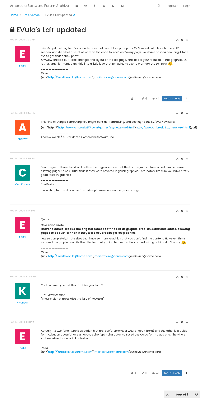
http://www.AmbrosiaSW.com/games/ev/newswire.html (96, 127)
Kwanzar (22, 302)
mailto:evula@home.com (112, 77)
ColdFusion (22, 184)
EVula (22, 65)
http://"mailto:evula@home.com (70, 77)
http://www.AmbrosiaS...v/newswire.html (163, 127)
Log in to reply (172, 98)
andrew (22, 139)
